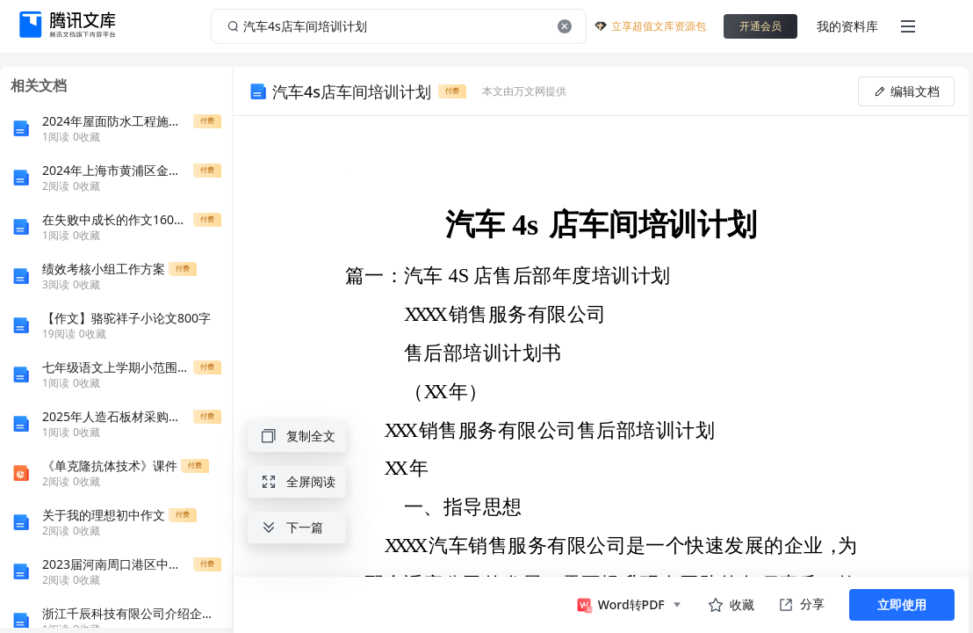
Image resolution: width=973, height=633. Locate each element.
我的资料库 (847, 26)
